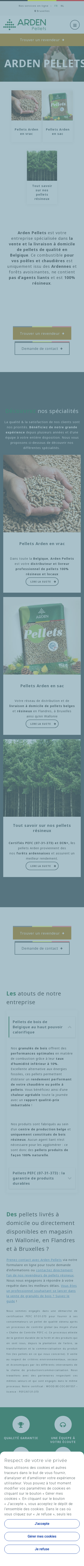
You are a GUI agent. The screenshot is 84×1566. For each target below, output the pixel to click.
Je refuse (42, 1549)
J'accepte (42, 1524)
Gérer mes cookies (42, 1536)
